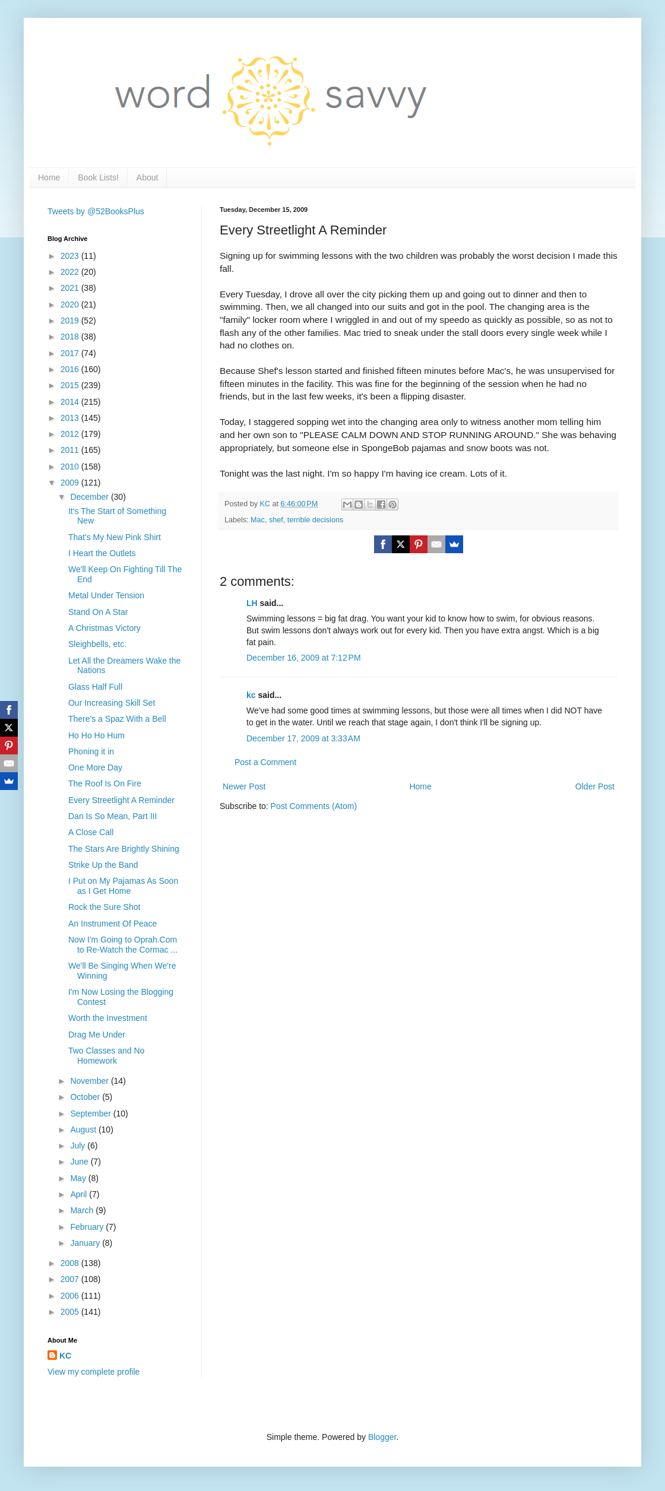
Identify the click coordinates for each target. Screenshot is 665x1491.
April (79, 1194)
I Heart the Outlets (102, 553)
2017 (71, 353)
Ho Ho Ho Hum (96, 735)
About (148, 177)
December (90, 497)
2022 (71, 272)
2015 (71, 385)
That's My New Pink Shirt (114, 537)
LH (252, 603)
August (84, 1129)
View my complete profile (94, 1371)
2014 (71, 402)
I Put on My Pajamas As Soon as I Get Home (123, 886)
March (83, 1210)
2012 (71, 434)
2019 (71, 320)
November (90, 1081)
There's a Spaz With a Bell (117, 719)
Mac (258, 520)
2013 (71, 418)
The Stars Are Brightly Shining (123, 849)
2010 (71, 466)
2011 (71, 450)
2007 (71, 1279)
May (79, 1178)
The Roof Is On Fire (104, 783)
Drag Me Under (96, 1034)
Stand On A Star (98, 612)
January (86, 1243)
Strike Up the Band (103, 865)
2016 (71, 369)
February (88, 1227)
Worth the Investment (107, 1018)
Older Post (595, 786)
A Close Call (90, 832)
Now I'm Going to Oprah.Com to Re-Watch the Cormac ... (123, 944)
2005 (71, 1311)
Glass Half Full (95, 686)
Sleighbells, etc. (97, 644)
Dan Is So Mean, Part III (112, 816)
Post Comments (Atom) (314, 806)
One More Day (95, 767)
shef (276, 520)
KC (65, 1355)
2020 (71, 304)
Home (49, 177)
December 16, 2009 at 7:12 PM (303, 657)
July (78, 1145)
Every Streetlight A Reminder (121, 800)
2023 (71, 256)
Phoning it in (91, 751)
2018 (71, 336)
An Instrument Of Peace (112, 923)
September (91, 1113)
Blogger (382, 1437)
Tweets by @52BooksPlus (96, 211)
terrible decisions (315, 520)
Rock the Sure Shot (104, 907)
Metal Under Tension (106, 595)
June (80, 1161)
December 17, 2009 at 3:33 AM (303, 738)
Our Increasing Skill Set (111, 703)
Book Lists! (98, 177)
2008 (71, 1263)
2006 (71, 1295)
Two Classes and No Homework (106, 1055)
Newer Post (244, 786)
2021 (71, 288)
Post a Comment (265, 762)
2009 (71, 482)
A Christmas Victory (104, 628)
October (86, 1097)
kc (251, 695)
